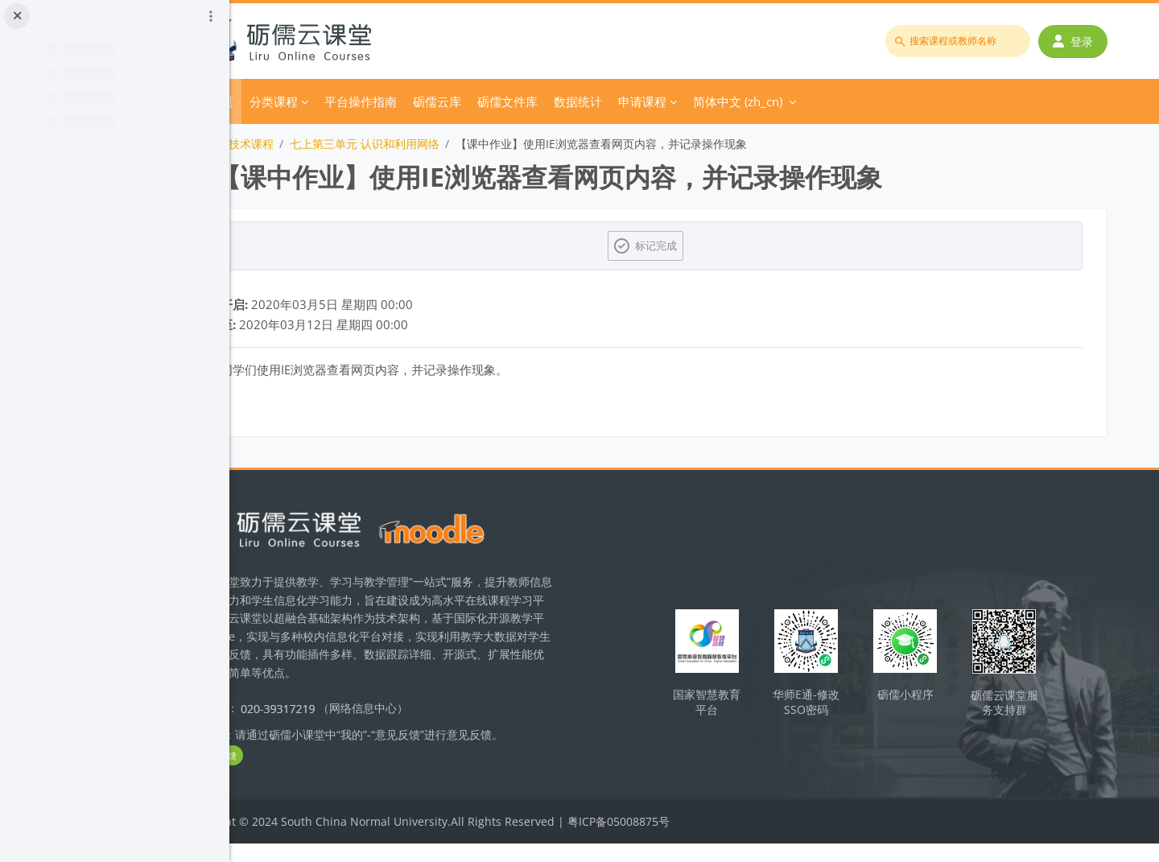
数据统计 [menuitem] (670, 101)
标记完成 (705, 245)
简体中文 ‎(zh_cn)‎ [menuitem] (830, 101)
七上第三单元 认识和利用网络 (457, 143)
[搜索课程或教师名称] (962, 41)
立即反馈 (306, 774)
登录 (1078, 41)
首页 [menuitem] (314, 101)
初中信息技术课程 (321, 143)
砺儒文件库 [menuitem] (600, 101)
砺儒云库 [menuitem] (529, 101)
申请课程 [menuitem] (735, 101)
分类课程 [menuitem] (366, 101)
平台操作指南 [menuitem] (453, 101)
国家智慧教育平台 (751, 706)
